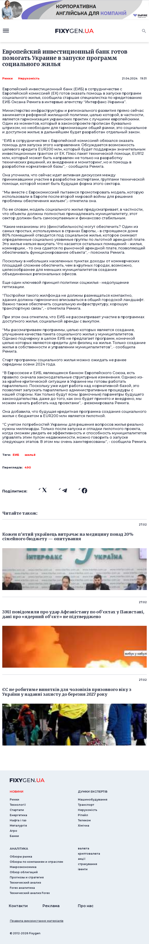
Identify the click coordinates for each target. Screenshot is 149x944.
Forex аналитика (22, 887)
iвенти (83, 869)
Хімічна (83, 825)
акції (81, 858)
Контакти (18, 906)
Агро (13, 830)
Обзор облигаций (24, 872)
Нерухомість (29, 78)
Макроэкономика (23, 867)
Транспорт (86, 804)
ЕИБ (16, 454)
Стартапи (17, 810)
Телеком (84, 820)
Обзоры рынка (21, 856)
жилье (33, 132)
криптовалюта (89, 853)
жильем (57, 201)
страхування (87, 864)
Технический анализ (25, 882)
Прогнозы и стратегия (27, 877)
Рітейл (83, 815)
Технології (18, 804)
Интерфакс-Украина (104, 102)
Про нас (86, 906)
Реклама (51, 906)
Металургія (18, 825)
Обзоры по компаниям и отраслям (36, 861)
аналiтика (19, 848)
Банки (14, 836)
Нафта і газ (18, 820)
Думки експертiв (92, 791)
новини (16, 791)
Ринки (7, 78)
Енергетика (18, 815)
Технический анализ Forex (30, 893)
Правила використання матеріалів (36, 920)
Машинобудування (92, 799)
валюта (83, 848)
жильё (30, 454)
